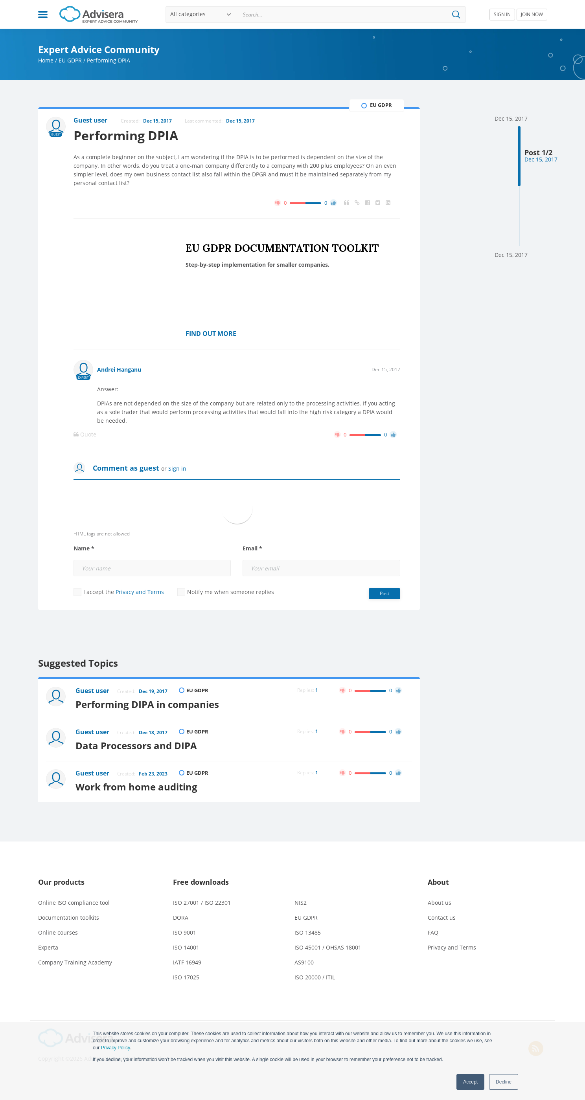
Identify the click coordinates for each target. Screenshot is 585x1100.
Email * (252, 548)
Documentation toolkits (68, 917)
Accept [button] (470, 1082)
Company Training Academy (75, 962)
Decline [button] (503, 1082)
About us (439, 902)
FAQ (433, 932)
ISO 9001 (184, 932)
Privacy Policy (115, 1047)
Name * (84, 548)
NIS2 (300, 902)
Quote (85, 434)
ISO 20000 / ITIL (314, 977)
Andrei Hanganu (119, 369)
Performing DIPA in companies (147, 704)
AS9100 (304, 962)
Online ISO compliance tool (74, 902)
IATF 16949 (187, 962)
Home (45, 60)
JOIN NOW (532, 14)
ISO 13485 (307, 932)
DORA (180, 917)
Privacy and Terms (140, 592)
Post (384, 593)
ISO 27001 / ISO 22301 (202, 902)
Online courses (58, 932)
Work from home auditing (136, 786)
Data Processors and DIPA (136, 745)
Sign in (177, 468)
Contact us (442, 917)
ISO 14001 (186, 947)
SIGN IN (502, 14)
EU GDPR (70, 60)
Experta (48, 947)
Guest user (92, 690)
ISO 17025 (186, 977)
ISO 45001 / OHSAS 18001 (327, 947)
